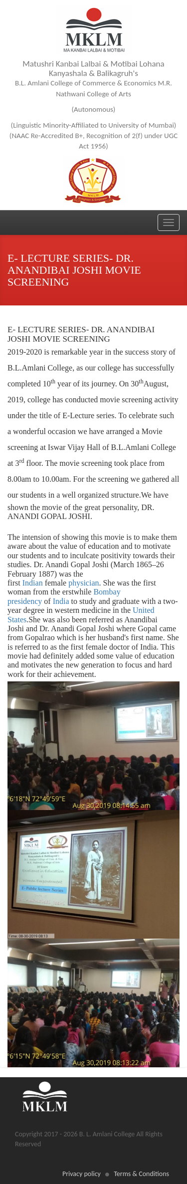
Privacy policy (81, 1174)
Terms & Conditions (141, 1174)
